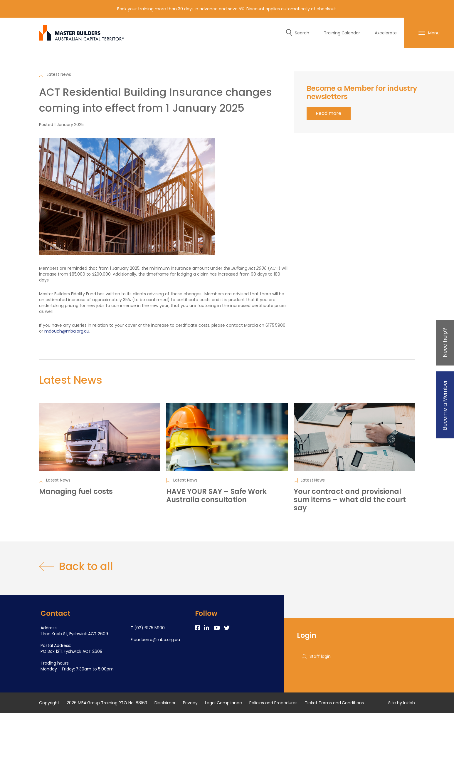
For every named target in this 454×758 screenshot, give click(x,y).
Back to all (76, 566)
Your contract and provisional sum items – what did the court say (350, 499)
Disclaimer (165, 703)
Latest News (59, 74)
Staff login (316, 656)
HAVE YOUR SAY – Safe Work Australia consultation (216, 495)
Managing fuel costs (76, 491)
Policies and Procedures (273, 703)
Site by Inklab (401, 703)
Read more (328, 113)
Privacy (190, 703)
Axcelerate (386, 33)
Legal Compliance (223, 703)
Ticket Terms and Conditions (334, 703)
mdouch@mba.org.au (67, 331)
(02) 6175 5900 (149, 628)
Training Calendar (342, 33)
